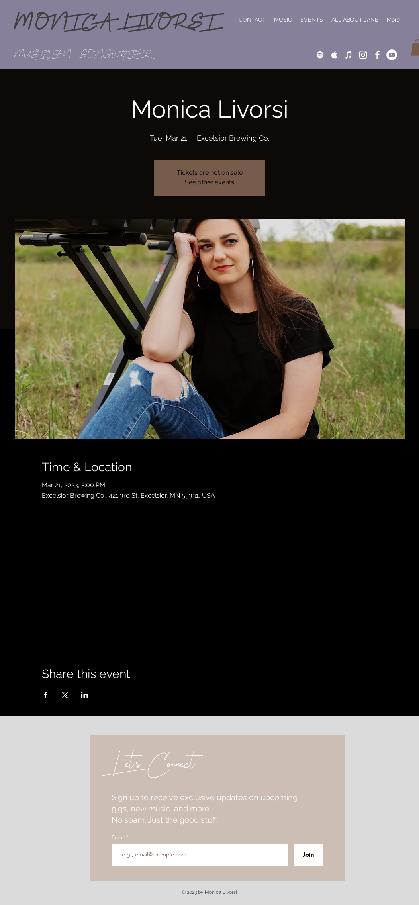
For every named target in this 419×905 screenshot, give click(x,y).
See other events (209, 182)
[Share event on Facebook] (45, 695)
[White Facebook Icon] (377, 54)
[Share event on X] (65, 695)
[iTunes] (348, 54)
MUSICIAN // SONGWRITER (82, 54)
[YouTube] (391, 54)
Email (119, 837)
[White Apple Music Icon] (334, 54)
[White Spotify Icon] (320, 54)
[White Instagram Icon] (363, 54)
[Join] (308, 855)
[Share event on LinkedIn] (84, 695)
